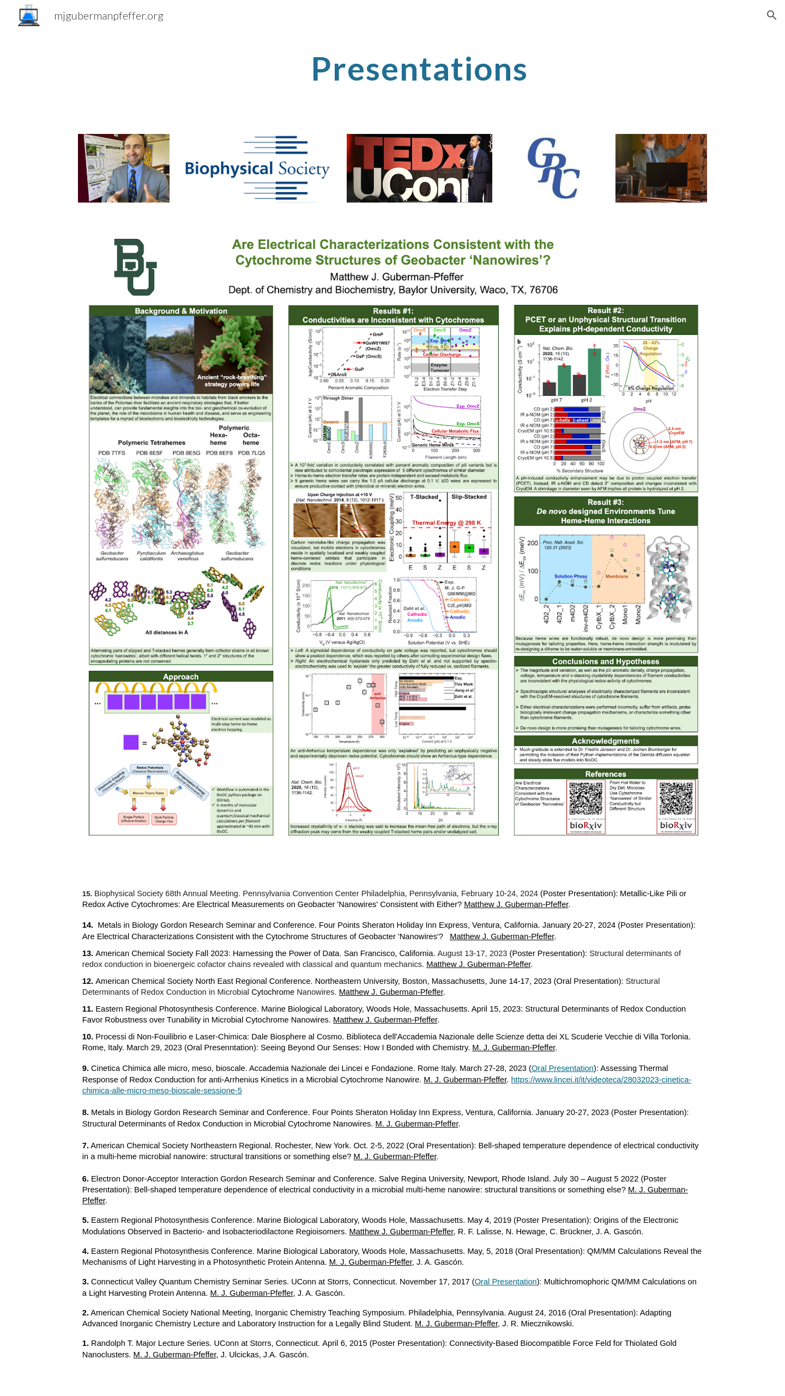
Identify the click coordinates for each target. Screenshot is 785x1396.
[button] (772, 15)
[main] (419, 68)
